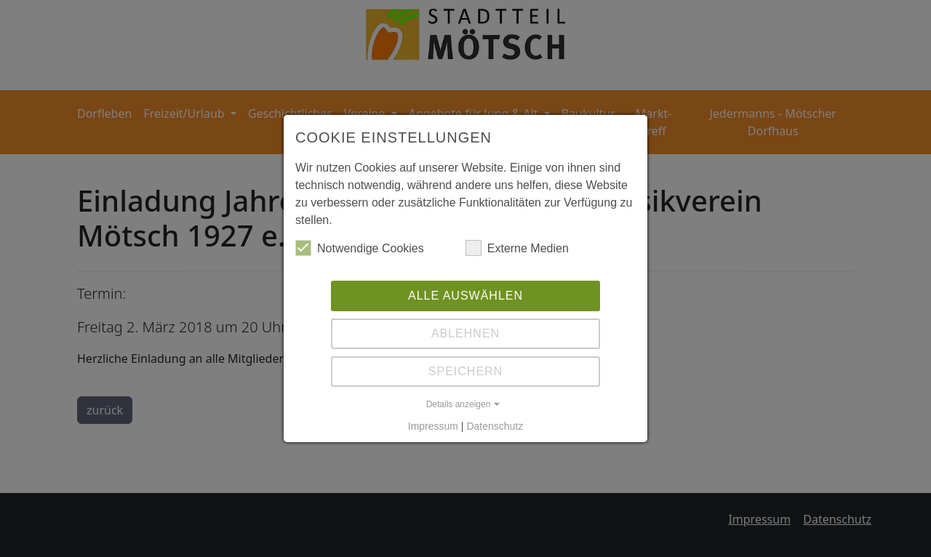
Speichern (465, 371)
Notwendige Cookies (359, 248)
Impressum (433, 426)
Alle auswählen (465, 295)
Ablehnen (465, 333)
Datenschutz (494, 426)
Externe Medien (517, 248)
